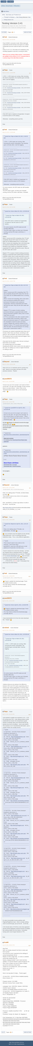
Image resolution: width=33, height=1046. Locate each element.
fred (29, 17)
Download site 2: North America (12, 466)
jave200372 (8, 379)
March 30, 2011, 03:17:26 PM (9, 207)
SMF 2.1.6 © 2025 (12, 1044)
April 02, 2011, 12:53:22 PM (8, 600)
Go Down (4, 32)
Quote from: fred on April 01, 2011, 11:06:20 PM (16, 605)
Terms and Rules (15, 1042)
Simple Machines (20, 1044)
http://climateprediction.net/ (18, 736)
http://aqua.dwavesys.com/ (18, 858)
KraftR (6, 942)
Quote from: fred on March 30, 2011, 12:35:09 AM (17, 211)
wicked (6, 627)
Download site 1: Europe (10, 464)
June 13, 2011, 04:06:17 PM (8, 945)
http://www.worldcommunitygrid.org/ (19, 909)
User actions (27, 32)
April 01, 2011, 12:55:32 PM (8, 519)
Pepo (6, 70)
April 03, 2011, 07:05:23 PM (8, 630)
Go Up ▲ (22, 1042)
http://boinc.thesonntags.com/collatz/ (14, 87)
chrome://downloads (11, 555)
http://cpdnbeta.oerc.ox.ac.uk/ (19, 746)
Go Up (3, 1032)
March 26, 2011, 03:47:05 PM (9, 39)
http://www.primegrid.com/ (17, 756)
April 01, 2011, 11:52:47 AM (8, 401)
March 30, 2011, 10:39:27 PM (9, 281)
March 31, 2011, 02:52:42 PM (9, 364)
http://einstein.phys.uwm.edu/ (18, 764)
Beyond (6, 361)
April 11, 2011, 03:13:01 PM (8, 714)
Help (10, 1042)
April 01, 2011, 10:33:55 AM (8, 381)
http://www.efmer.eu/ (8, 507)
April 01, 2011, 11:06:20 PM (8, 576)
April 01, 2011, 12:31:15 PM (8, 487)
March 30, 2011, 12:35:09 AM (9, 132)
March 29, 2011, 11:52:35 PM (9, 72)
